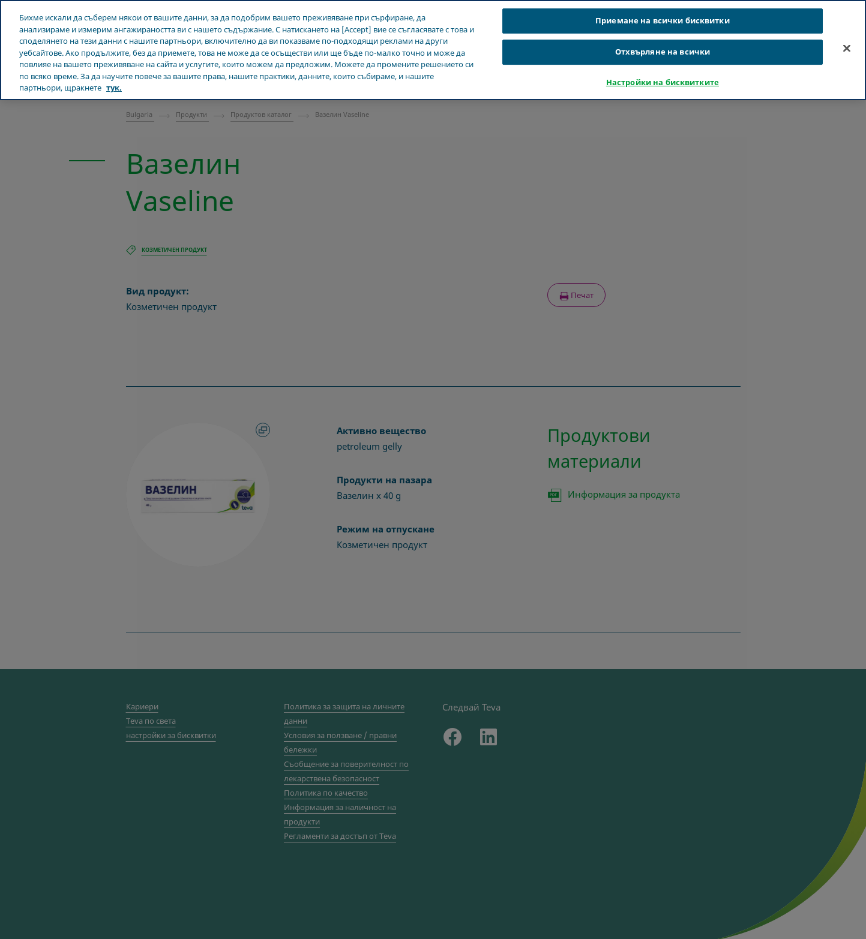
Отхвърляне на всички (663, 51)
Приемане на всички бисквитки (662, 20)
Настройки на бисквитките (662, 82)
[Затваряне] (847, 48)
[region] (433, 50)
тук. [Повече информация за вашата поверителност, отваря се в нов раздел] (114, 87)
